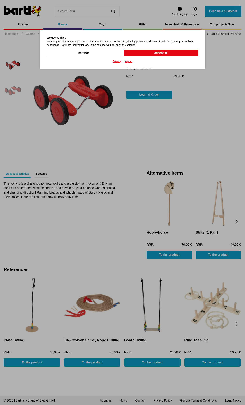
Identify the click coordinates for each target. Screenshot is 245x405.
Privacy (117, 61)
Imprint (128, 61)
